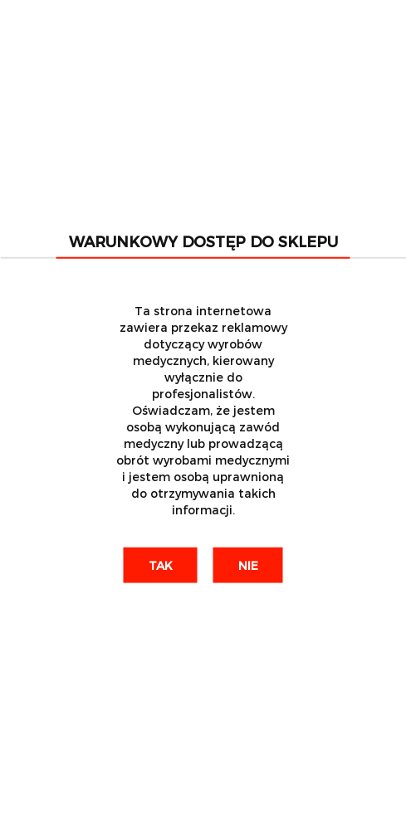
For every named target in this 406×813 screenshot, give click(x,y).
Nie (248, 564)
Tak (161, 564)
